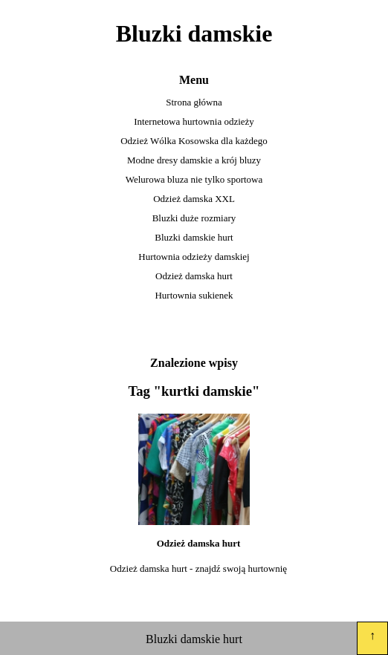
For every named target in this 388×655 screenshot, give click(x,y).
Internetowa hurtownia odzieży (194, 121)
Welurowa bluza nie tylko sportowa (194, 179)
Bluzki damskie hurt (194, 237)
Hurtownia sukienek (194, 295)
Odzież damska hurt (194, 275)
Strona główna (194, 102)
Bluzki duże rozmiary (194, 218)
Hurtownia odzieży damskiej (193, 256)
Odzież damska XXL (194, 198)
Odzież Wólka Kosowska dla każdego (194, 140)
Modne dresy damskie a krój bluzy (194, 160)
